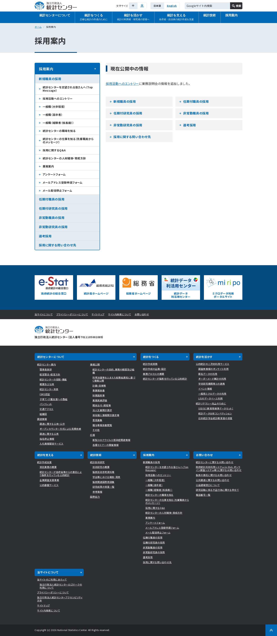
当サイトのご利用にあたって (52, 579)
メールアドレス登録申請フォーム (63, 182)
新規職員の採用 (124, 101)
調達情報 (42, 419)
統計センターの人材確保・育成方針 (64, 158)
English (172, 5)
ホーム (38, 26)
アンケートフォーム (54, 174)
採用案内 (231, 15)
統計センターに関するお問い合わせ (214, 462)
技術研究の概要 (101, 467)
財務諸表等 (99, 395)
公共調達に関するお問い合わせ (212, 480)
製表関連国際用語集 (103, 482)
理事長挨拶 (46, 369)
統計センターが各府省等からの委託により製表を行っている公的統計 (61, 473)
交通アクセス (46, 409)
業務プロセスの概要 (153, 373)
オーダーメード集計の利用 (212, 378)
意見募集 (97, 420)
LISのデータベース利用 (210, 398)
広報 (92, 434)
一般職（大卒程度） (54, 106)
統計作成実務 (150, 363)
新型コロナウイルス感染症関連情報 (111, 439)
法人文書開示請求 (102, 410)
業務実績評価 (100, 400)
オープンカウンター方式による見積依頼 (60, 428)
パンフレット (46, 404)
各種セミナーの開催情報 (105, 444)
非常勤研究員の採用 (127, 125)
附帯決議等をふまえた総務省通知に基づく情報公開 (114, 379)
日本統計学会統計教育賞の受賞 (215, 418)
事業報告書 (99, 390)
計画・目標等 (99, 385)
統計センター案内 (46, 364)
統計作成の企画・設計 (154, 368)
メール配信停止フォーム (57, 190)
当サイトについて (44, 314)
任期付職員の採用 (196, 101)
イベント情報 (205, 388)
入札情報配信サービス (51, 443)
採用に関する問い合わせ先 (132, 136)
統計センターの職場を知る (59, 131)
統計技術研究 (97, 462)
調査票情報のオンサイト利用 (213, 368)
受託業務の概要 (48, 467)
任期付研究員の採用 (127, 113)
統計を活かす (133, 17)
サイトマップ (98, 314)
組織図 (43, 414)
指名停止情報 (47, 438)
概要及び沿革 (47, 384)
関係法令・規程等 (102, 405)
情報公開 (95, 364)
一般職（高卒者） (53, 115)
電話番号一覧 (203, 494)
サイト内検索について (119, 314)
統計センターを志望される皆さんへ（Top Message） (68, 88)
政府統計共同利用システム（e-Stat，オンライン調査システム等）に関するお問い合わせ (219, 468)
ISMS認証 (45, 394)
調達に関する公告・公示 (52, 423)
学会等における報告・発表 (106, 477)
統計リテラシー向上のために (211, 403)
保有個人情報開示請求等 (106, 415)
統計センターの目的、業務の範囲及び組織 (113, 371)
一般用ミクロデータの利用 (212, 393)
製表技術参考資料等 (103, 472)
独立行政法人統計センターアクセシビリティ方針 (60, 599)
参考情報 (97, 491)
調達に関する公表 (49, 433)
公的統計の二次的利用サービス (212, 363)
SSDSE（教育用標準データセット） (215, 408)
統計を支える (176, 17)
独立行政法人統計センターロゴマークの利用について (61, 586)
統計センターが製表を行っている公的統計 (165, 378)
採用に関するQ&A (54, 150)
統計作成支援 (44, 462)
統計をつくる (94, 17)
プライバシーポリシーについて (72, 314)
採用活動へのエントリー (122, 83)
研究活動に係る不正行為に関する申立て (217, 489)
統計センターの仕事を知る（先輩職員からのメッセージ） (68, 140)
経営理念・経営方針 (50, 374)
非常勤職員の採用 (196, 113)
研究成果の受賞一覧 (103, 486)
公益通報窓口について (208, 485)
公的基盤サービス (49, 485)
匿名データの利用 (207, 373)
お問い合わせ (142, 314)
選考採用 (189, 125)
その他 (96, 429)
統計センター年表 (49, 389)
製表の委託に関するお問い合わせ (214, 475)
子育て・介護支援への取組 (54, 399)
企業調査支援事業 (49, 480)
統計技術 (209, 15)
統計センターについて (54, 15)
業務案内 (48, 166)
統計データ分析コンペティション (215, 413)
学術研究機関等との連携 (211, 383)
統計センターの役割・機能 (53, 379)
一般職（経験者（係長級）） (58, 123)
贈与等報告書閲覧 (102, 425)
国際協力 (95, 496)
